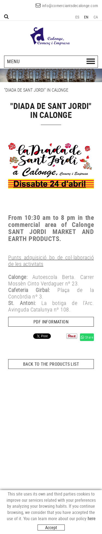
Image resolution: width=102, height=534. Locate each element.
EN (86, 17)
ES (77, 17)
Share (87, 337)
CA (96, 17)
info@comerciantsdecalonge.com (70, 5)
